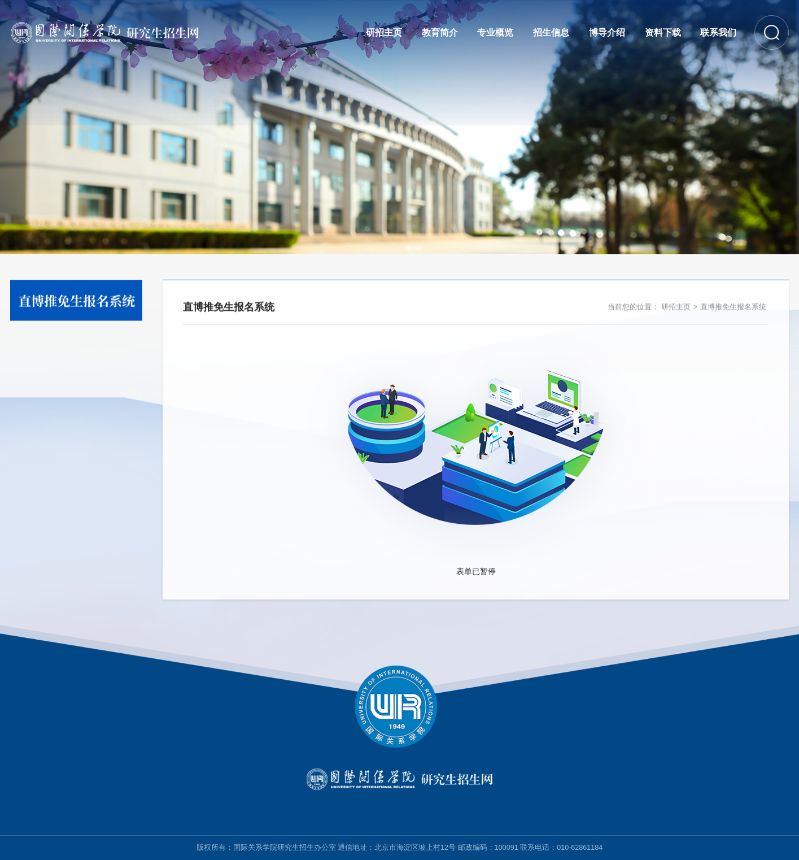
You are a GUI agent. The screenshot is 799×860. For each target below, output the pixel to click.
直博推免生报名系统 (733, 308)
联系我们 (718, 32)
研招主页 (384, 32)
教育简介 (440, 32)
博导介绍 (607, 32)
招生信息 (551, 32)
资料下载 (663, 32)
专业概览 (495, 32)
